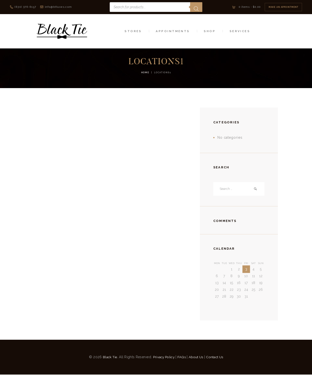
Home (145, 72)
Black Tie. (109, 357)
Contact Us (216, 357)
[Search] (196, 7)
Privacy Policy (163, 357)
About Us (196, 357)
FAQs (181, 357)
